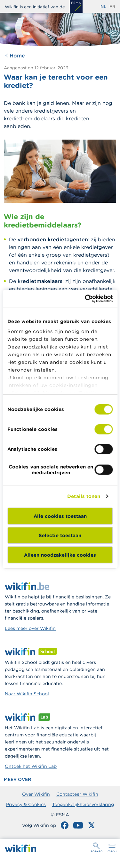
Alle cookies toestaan (60, 516)
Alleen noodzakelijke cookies (60, 555)
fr (112, 6)
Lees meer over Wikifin (30, 628)
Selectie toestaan (60, 535)
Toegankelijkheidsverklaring (83, 804)
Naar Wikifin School (27, 694)
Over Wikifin (36, 794)
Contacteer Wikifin (77, 794)
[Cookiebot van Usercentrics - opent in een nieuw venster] (85, 299)
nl (103, 6)
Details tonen (83, 496)
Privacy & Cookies (26, 804)
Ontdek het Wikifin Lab (31, 766)
